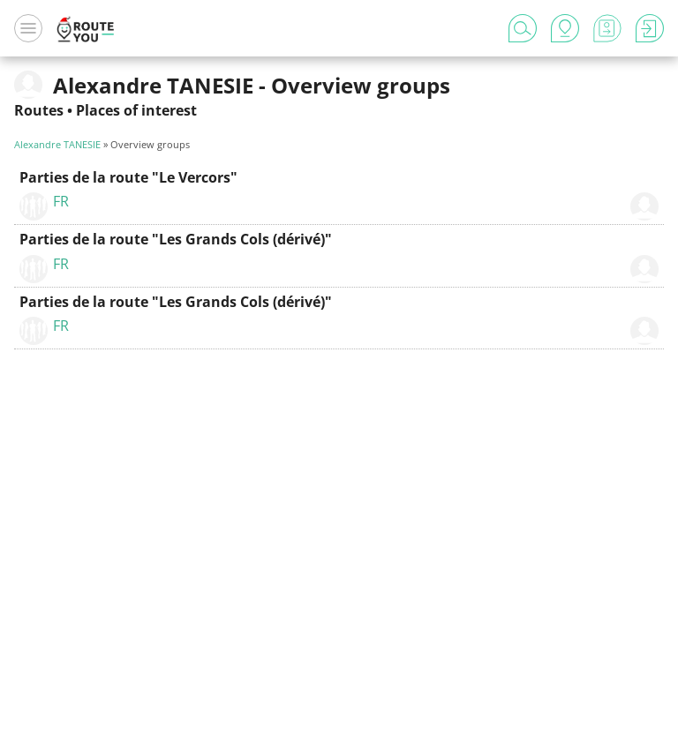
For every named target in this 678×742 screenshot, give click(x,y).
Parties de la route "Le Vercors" (128, 177)
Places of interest (136, 110)
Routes (39, 110)
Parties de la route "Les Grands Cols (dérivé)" (175, 239)
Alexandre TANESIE (57, 144)
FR (61, 201)
